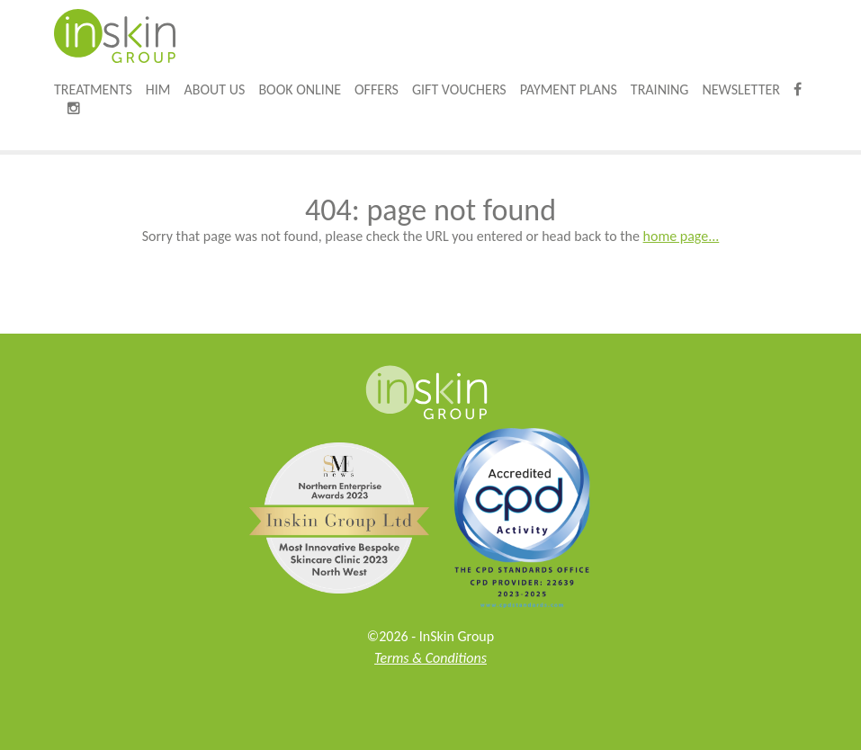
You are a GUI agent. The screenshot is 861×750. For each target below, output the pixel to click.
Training (660, 89)
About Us (215, 89)
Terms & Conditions (430, 657)
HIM (158, 89)
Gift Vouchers (459, 89)
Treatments (93, 89)
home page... (681, 236)
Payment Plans (568, 89)
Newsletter (741, 89)
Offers (376, 89)
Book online (299, 89)
